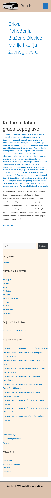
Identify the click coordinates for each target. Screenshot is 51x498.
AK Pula (6, 302)
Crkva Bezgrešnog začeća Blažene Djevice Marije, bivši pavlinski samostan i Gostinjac (22, 140)
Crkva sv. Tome (30, 153)
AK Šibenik (7, 313)
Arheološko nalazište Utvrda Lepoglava (19, 137)
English (6, 262)
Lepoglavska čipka (30, 170)
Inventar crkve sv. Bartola (35, 156)
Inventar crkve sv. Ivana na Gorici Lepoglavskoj (22, 159)
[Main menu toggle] (45, 6)
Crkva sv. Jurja (17, 153)
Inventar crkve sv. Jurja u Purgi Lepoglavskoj (21, 161)
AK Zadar (6, 294)
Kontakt (6, 443)
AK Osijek (7, 291)
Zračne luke (7, 460)
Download (7, 472)
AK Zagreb (7, 280)
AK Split (6, 283)
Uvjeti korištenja (9, 434)
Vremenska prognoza (11, 464)
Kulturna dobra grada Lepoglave (21, 126)
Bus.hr (27, 5)
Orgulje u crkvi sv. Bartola (25, 183)
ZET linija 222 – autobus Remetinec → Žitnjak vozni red (25, 348)
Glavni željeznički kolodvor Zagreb (17, 331)
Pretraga (43, 246)
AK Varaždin (8, 310)
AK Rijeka (7, 287)
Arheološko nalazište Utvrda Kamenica (28, 134)
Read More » (8, 225)
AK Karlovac (8, 306)
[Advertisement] (25, 93)
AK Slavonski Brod (10, 298)
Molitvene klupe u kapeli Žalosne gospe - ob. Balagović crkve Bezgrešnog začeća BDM (25, 172)
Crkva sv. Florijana (22, 151)
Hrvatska (6, 468)
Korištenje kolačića (13, 439)
